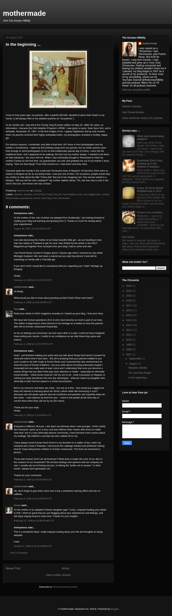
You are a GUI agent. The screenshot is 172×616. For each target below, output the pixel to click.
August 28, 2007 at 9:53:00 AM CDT (32, 228)
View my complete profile (136, 89)
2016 (129, 310)
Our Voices (128, 237)
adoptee (18, 194)
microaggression (92, 194)
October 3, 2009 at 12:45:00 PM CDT (33, 546)
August (133, 363)
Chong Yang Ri (53, 194)
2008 (129, 349)
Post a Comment (19, 552)
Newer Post (13, 568)
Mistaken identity (137, 367)
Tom (16, 309)
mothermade (24, 13)
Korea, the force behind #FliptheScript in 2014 (150, 189)
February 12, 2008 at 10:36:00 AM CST (34, 520)
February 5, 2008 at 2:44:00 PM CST (33, 479)
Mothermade (12, 198)
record (36, 198)
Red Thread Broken (133, 112)
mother (105, 194)
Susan (17, 505)
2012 (129, 329)
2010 (129, 339)
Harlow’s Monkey (131, 106)
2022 (129, 290)
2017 (129, 305)
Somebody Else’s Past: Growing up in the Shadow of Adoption (150, 163)
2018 (129, 300)
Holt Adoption (70, 194)
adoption (28, 194)
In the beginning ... (138, 377)
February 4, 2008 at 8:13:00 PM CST (33, 280)
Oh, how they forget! (139, 372)
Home (65, 568)
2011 (129, 334)
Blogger (115, 609)
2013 (129, 325)
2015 (129, 315)
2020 (129, 295)
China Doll (39, 194)
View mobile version (58, 575)
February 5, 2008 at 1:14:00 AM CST (33, 415)
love (80, 194)
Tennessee (64, 198)
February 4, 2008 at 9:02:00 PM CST (33, 302)
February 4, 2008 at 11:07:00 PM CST (33, 344)
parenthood (26, 198)
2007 (129, 354)
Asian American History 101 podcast (142, 118)
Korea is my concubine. (150, 212)
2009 (129, 344)
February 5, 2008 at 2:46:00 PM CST (33, 498)
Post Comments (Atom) (65, 587)
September (135, 358)
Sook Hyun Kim (49, 198)
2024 (129, 285)
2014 (129, 320)
